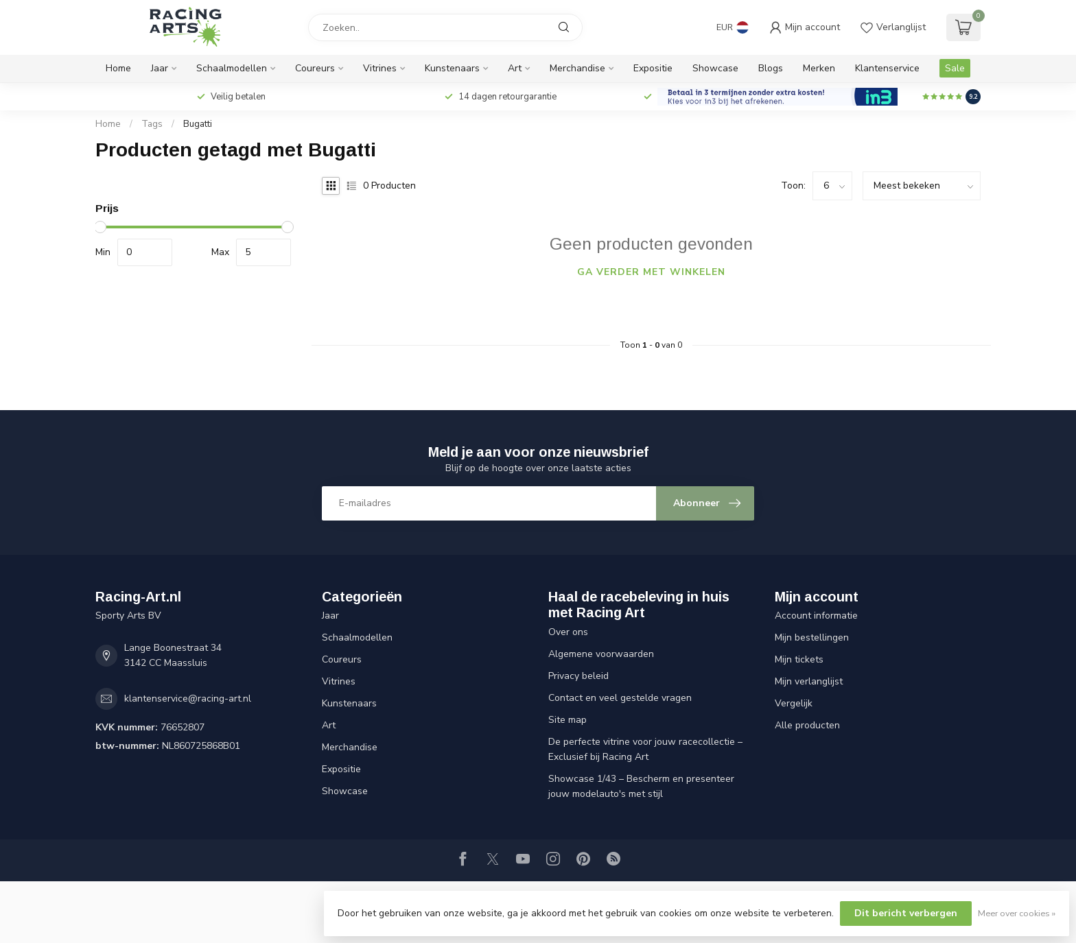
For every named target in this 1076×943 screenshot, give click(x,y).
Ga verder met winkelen (651, 271)
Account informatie (816, 615)
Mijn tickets (799, 659)
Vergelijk (793, 703)
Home (118, 68)
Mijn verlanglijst (809, 681)
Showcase (715, 68)
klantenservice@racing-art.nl (187, 698)
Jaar (159, 68)
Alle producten (807, 725)
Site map (567, 719)
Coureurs (315, 68)
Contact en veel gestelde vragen (620, 697)
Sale (955, 68)
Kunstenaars (452, 68)
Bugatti (197, 124)
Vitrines (380, 68)
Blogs (770, 68)
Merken (819, 68)
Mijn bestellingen (812, 637)
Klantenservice (887, 68)
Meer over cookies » (1016, 913)
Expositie (652, 68)
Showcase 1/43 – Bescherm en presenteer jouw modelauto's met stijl (641, 786)
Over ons (568, 631)
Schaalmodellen (231, 68)
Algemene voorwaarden (601, 653)
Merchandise (577, 68)
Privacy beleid (578, 675)
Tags (152, 124)
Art (515, 68)
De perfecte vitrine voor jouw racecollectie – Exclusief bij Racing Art (645, 749)
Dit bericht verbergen (905, 913)
